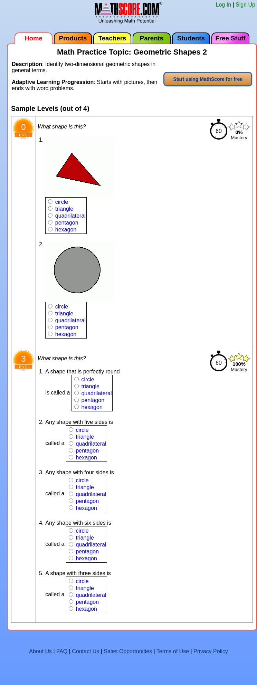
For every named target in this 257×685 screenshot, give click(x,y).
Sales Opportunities (128, 651)
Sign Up (245, 5)
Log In (223, 5)
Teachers (112, 38)
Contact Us (85, 651)
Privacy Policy (210, 651)
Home (33, 38)
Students (191, 38)
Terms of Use (172, 651)
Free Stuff (230, 38)
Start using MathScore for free (207, 79)
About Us (40, 651)
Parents (151, 38)
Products (73, 38)
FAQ (61, 651)
